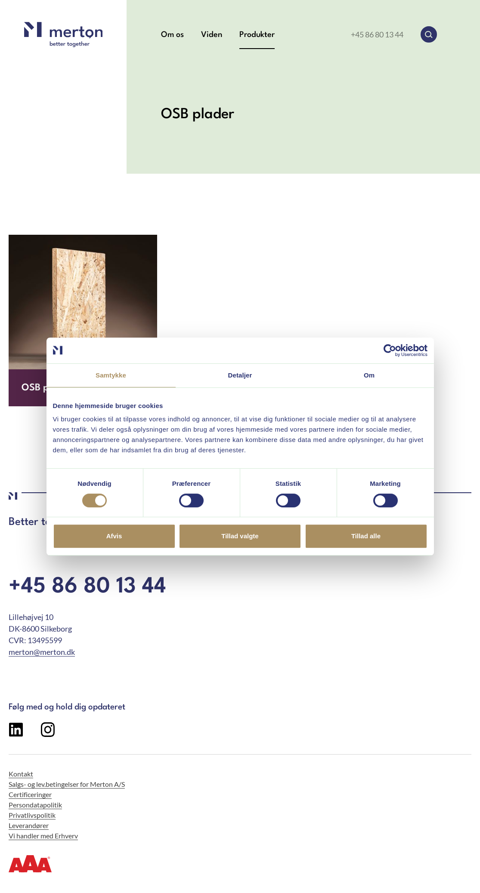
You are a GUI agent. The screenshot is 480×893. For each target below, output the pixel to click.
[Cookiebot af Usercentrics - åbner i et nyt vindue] (389, 350)
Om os (172, 35)
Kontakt (21, 774)
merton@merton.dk (42, 652)
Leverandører (29, 825)
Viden (211, 35)
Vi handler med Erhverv (43, 836)
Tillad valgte (239, 536)
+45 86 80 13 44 (377, 34)
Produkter (257, 35)
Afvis (114, 536)
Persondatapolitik (35, 805)
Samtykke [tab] (111, 375)
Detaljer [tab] (240, 375)
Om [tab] (369, 375)
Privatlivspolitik (32, 815)
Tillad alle (366, 536)
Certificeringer (30, 794)
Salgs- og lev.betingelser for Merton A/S (67, 784)
